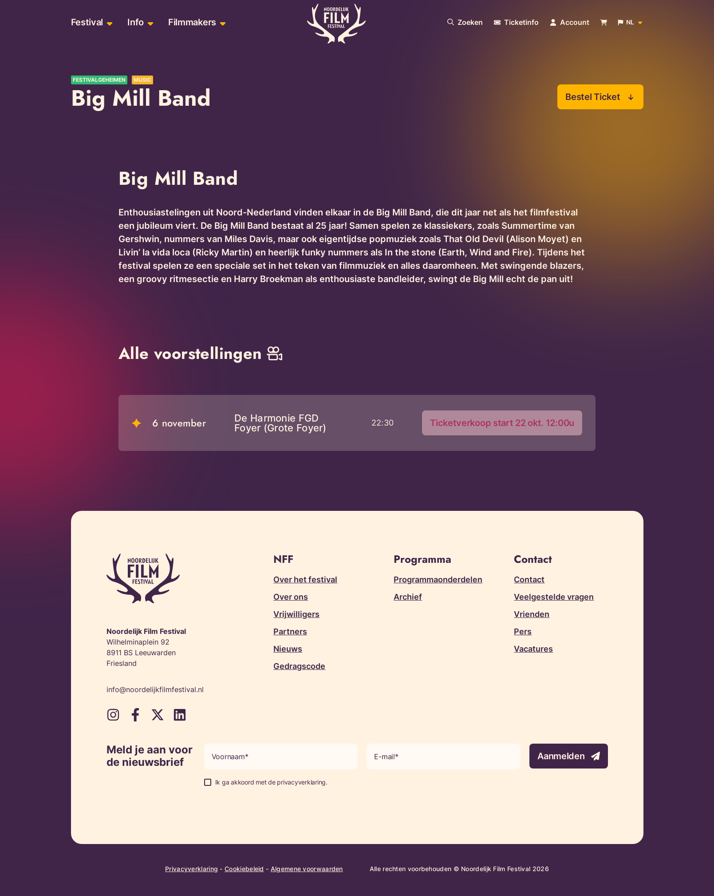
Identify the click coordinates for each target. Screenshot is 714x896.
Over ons (290, 596)
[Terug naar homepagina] (336, 24)
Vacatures (533, 648)
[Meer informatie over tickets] (516, 22)
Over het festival (305, 579)
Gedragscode (299, 666)
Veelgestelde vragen (554, 596)
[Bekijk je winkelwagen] (603, 22)
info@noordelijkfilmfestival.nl (155, 689)
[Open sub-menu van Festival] (108, 22)
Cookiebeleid (244, 868)
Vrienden (531, 614)
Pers (523, 631)
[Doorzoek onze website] (465, 22)
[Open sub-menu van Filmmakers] (221, 22)
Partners (290, 631)
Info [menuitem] (135, 22)
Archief (408, 596)
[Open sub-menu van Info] (149, 22)
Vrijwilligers (296, 614)
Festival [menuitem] (87, 22)
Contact (529, 579)
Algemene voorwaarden (307, 868)
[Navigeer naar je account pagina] (569, 22)
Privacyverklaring (191, 868)
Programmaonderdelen (438, 579)
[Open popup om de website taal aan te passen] (630, 22)
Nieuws (287, 648)
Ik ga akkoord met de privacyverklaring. (271, 782)
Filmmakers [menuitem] (192, 22)
